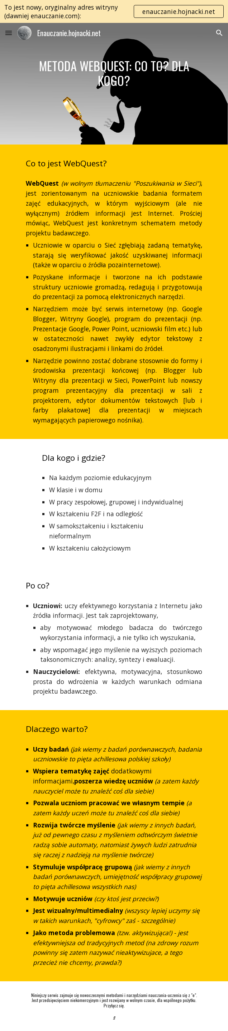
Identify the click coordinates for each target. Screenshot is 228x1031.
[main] (114, 73)
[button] (8, 33)
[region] (114, 11)
